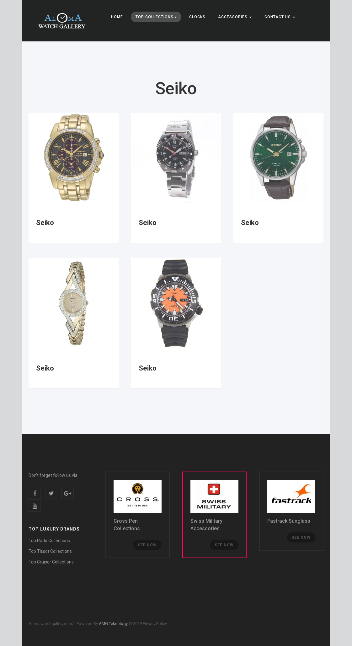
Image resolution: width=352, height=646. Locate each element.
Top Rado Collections (49, 540)
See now (147, 545)
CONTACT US (279, 17)
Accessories (235, 17)
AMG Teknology (113, 623)
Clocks (197, 17)
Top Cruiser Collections (51, 561)
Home (117, 17)
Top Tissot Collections (50, 551)
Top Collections (156, 17)
